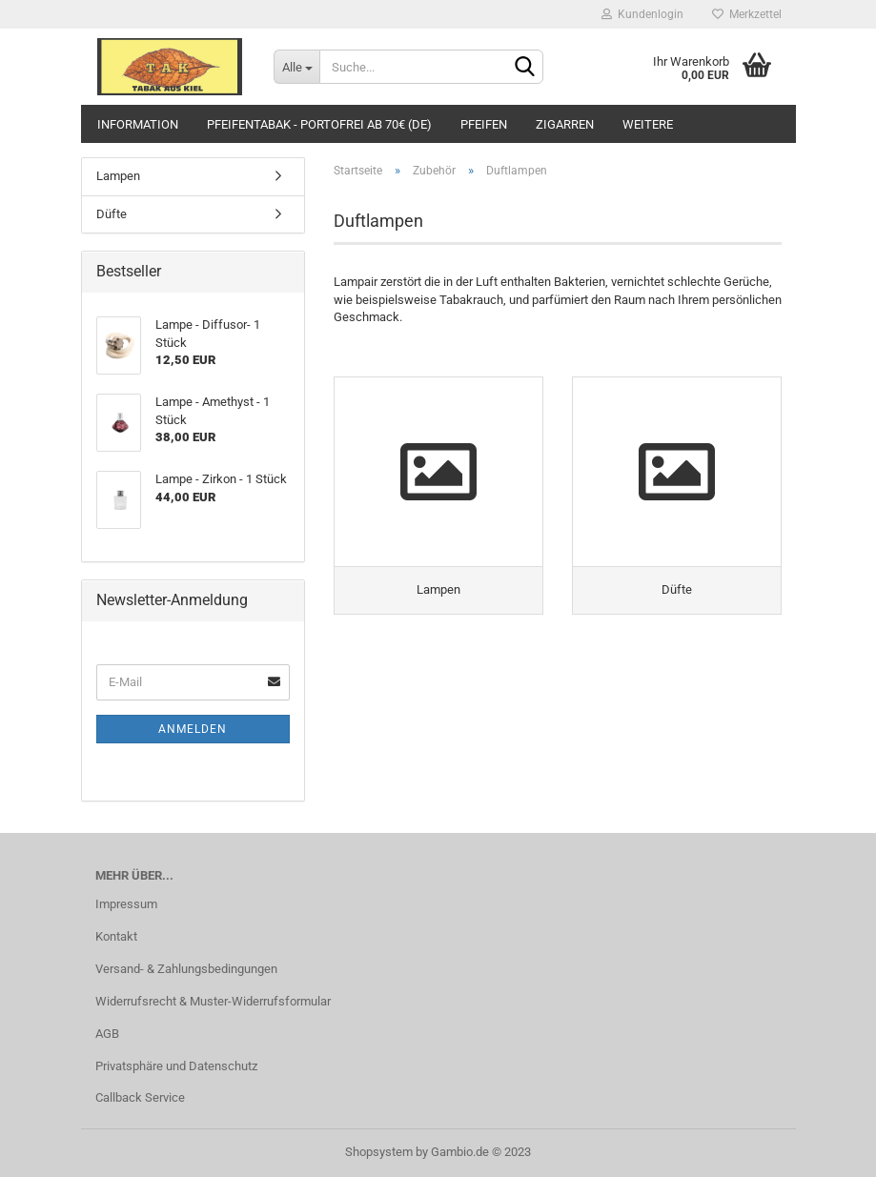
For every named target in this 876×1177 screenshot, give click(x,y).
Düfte (111, 214)
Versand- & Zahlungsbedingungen (186, 969)
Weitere (647, 124)
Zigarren (565, 124)
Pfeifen (483, 124)
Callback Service (140, 1097)
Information (137, 124)
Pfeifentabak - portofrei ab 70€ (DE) (319, 124)
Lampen (118, 176)
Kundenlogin (642, 14)
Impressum (126, 904)
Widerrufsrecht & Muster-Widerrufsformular (213, 1001)
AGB (107, 1033)
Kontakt (116, 936)
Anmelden (192, 729)
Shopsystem (379, 1152)
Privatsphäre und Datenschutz (176, 1066)
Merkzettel (747, 14)
